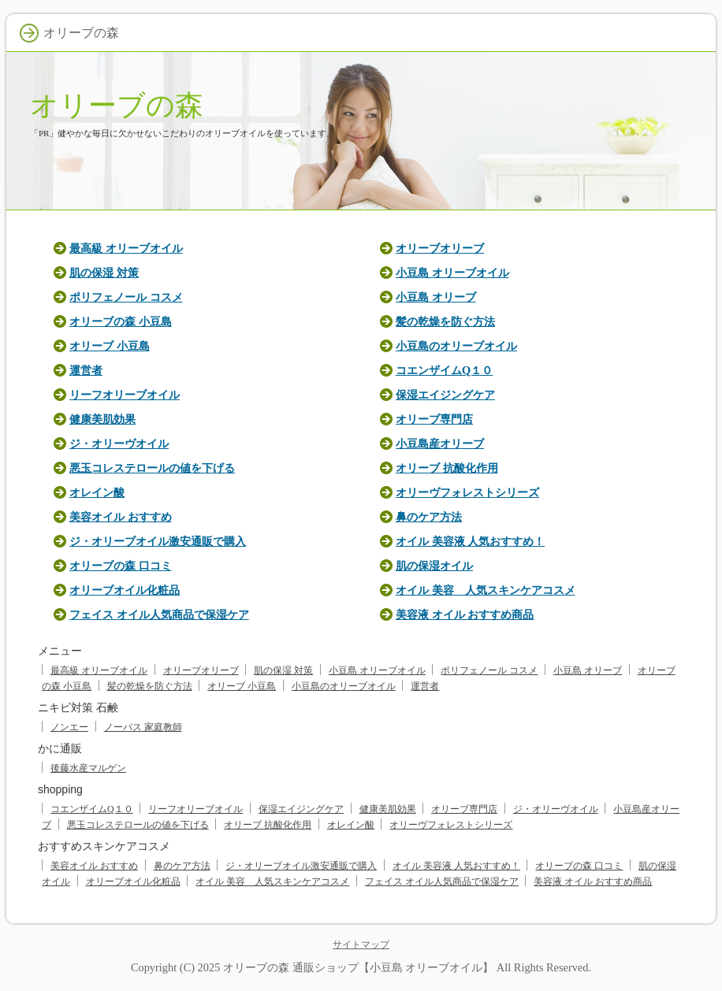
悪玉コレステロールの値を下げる (152, 468)
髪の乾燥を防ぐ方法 (445, 321)
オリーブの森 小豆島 (120, 321)
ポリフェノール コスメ (126, 297)
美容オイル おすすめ (120, 516)
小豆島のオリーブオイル (456, 346)
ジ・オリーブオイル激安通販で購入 (157, 541)
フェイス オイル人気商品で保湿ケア (159, 614)
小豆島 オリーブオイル (452, 272)
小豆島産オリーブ (440, 443)
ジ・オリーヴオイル (119, 443)
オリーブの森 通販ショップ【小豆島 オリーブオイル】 (358, 967)
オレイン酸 (97, 492)
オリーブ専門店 (434, 419)
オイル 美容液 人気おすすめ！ (470, 541)
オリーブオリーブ (440, 248)
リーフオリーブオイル (124, 394)
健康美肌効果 (102, 419)
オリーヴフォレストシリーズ (467, 492)
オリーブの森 (116, 105)
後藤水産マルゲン (88, 768)
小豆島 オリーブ (436, 297)
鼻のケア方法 (429, 516)
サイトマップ (361, 944)
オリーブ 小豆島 (109, 346)
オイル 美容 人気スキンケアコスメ (485, 590)
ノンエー (69, 727)
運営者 (85, 370)
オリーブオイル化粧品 (124, 590)
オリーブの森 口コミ (120, 565)
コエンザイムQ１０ (444, 370)
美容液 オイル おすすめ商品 (465, 614)
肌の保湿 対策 (104, 272)
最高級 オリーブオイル (126, 248)
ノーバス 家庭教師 (143, 727)
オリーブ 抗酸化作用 (447, 468)
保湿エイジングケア (445, 394)
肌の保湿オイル (434, 565)
